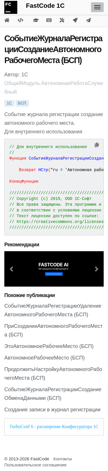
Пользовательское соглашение (35, 464)
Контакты (62, 458)
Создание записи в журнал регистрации (52, 410)
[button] (11, 269)
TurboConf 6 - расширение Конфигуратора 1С (54, 426)
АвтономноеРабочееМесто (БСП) (44, 358)
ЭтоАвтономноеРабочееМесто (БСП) (49, 346)
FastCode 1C (45, 5)
